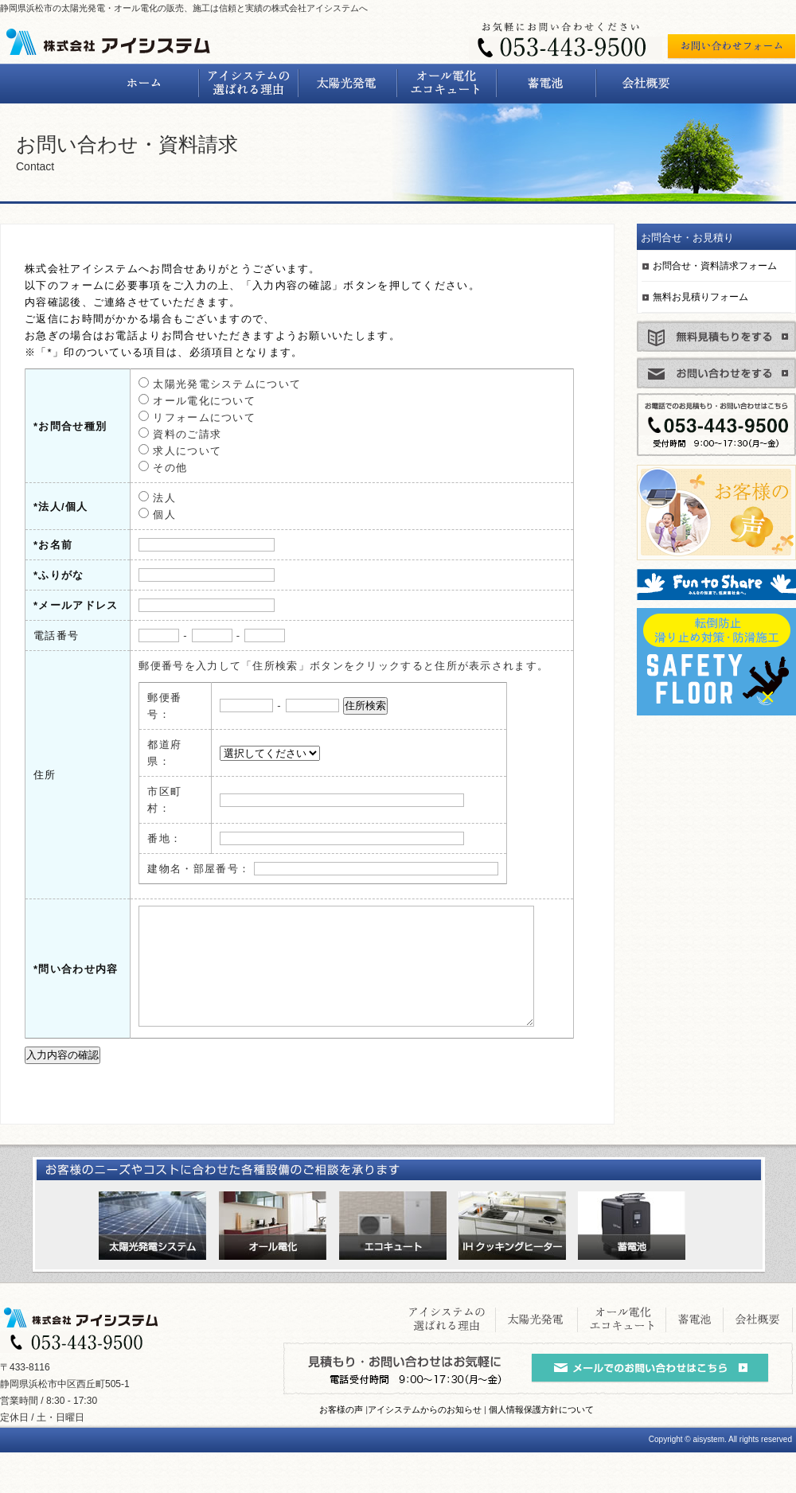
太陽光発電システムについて (210, 384)
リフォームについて (187, 417)
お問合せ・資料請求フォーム (715, 265)
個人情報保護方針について (541, 1450)
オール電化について (187, 401)
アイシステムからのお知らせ (425, 1450)
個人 (147, 514)
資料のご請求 (170, 434)
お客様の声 (341, 1450)
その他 (153, 468)
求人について (170, 451)
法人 (147, 498)
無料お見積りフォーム (700, 296)
